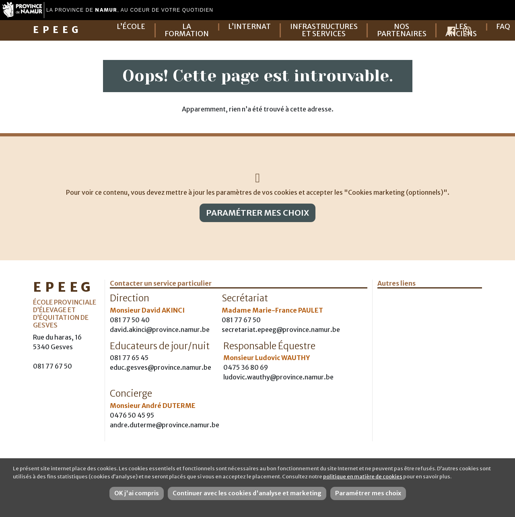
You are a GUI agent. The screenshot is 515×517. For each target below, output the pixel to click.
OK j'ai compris (136, 493)
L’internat (249, 27)
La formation (187, 30)
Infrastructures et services (324, 30)
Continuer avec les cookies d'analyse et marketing (247, 493)
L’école (131, 27)
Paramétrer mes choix (257, 213)
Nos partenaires (401, 30)
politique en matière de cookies (362, 476)
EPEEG (57, 29)
